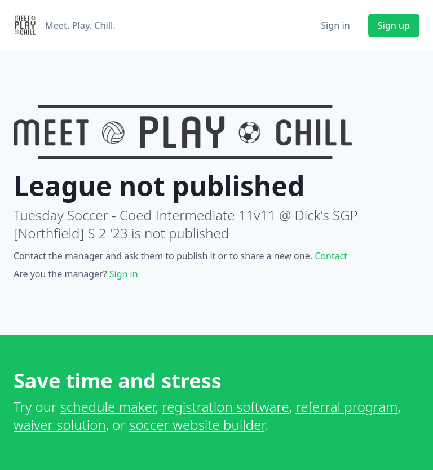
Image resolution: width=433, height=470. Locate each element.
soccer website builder (196, 424)
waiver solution (60, 424)
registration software (225, 406)
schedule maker (108, 406)
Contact (331, 256)
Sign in (335, 25)
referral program (346, 406)
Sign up (394, 25)
